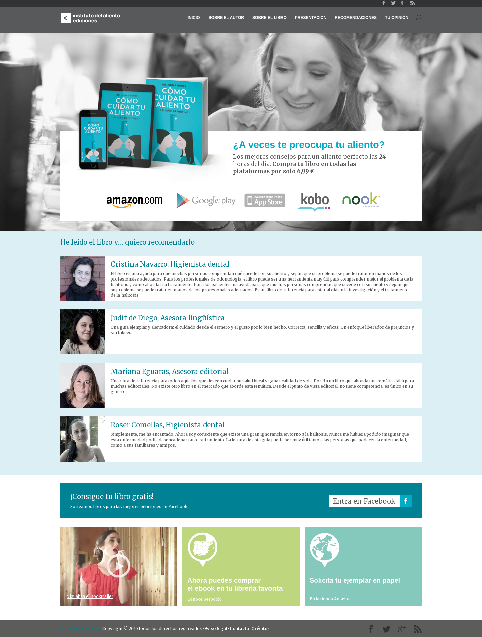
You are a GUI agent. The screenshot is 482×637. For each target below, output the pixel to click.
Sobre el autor (226, 17)
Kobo (313, 200)
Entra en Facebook (364, 501)
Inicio (194, 17)
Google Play (204, 200)
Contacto (239, 628)
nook (360, 200)
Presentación (310, 17)
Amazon (136, 200)
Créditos (260, 628)
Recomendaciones (356, 17)
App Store (265, 200)
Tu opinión (396, 17)
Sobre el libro (269, 17)
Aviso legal (216, 628)
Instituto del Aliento (80, 628)
